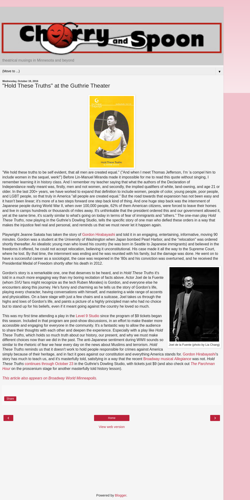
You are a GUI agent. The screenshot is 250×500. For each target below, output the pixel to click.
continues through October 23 (49, 364)
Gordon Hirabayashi (98, 235)
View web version (112, 427)
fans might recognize (35, 282)
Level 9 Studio (87, 316)
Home (111, 418)
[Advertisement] (111, 13)
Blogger (120, 495)
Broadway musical (167, 359)
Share (10, 398)
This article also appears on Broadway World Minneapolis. (49, 378)
